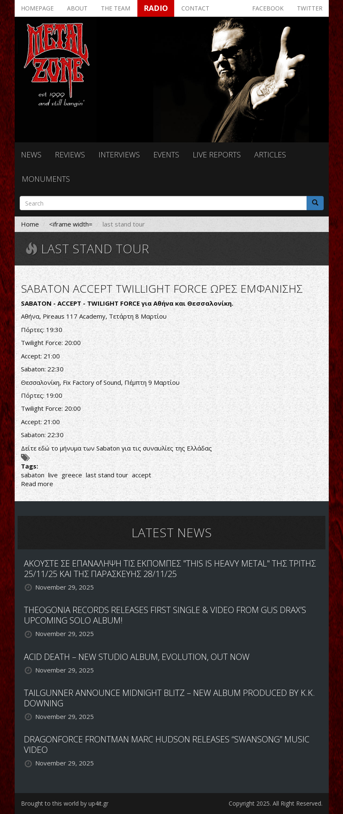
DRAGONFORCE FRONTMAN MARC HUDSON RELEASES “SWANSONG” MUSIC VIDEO (166, 744)
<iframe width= (71, 224)
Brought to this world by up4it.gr (64, 803)
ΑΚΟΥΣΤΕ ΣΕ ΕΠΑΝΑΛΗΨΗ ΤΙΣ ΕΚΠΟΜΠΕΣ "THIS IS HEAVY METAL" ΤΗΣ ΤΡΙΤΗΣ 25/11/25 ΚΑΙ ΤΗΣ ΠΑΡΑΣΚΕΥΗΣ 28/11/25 (170, 569)
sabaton (32, 475)
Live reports (217, 154)
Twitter (309, 8)
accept (141, 475)
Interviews (119, 154)
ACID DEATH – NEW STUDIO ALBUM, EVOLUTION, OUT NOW (137, 656)
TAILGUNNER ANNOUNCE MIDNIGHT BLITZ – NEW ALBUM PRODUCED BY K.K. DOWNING (169, 698)
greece (72, 475)
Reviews (70, 154)
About (77, 8)
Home (30, 224)
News (31, 154)
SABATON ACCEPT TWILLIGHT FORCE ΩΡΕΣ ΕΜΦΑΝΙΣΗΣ (162, 288)
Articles (270, 154)
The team (115, 8)
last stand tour (107, 475)
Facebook (268, 8)
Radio (156, 8)
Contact (195, 8)
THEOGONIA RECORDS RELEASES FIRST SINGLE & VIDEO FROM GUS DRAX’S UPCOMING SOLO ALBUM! (165, 615)
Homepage (37, 8)
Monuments (46, 179)
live (53, 475)
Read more (37, 483)
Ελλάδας (199, 448)
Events (166, 154)
